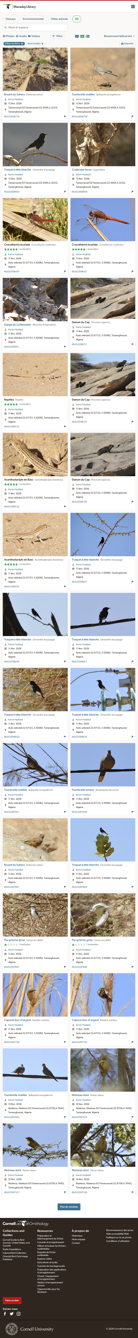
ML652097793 (79, 1042)
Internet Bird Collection (14, 1253)
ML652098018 (11, 661)
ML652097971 (11, 812)
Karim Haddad (15, 99)
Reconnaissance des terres (119, 1230)
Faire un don (12, 1300)
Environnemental (33, 19)
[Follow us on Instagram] (18, 1314)
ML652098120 (79, 502)
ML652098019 (79, 737)
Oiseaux (11, 19)
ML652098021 (79, 582)
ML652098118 (11, 586)
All (76, 19)
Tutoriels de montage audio (51, 1266)
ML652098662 (12, 192)
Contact (76, 1243)
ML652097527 (11, 1192)
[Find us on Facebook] (5, 1314)
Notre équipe (78, 1239)
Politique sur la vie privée (118, 1237)
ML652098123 (11, 426)
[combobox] (38, 27)
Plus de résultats (69, 1207)
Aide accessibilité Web (117, 1234)
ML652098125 (79, 422)
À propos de (80, 1231)
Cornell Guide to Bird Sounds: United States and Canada (16, 1243)
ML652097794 (11, 1042)
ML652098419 (11, 271)
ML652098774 (11, 116)
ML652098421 (79, 271)
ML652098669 (79, 192)
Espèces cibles (44, 1259)
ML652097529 (79, 1117)
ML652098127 (79, 344)
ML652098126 (11, 506)
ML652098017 (79, 661)
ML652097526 (79, 1192)
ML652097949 (79, 812)
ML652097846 (79, 967)
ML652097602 (11, 1117)
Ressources (45, 1231)
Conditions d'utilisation (118, 1241)
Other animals (59, 19)
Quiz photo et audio (47, 1262)
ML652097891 (11, 887)
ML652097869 (79, 887)
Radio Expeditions (12, 1249)
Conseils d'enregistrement (50, 1242)
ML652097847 (11, 967)
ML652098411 (11, 347)
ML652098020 (12, 737)
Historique (77, 1236)
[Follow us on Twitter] (12, 1314)
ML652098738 (79, 116)
